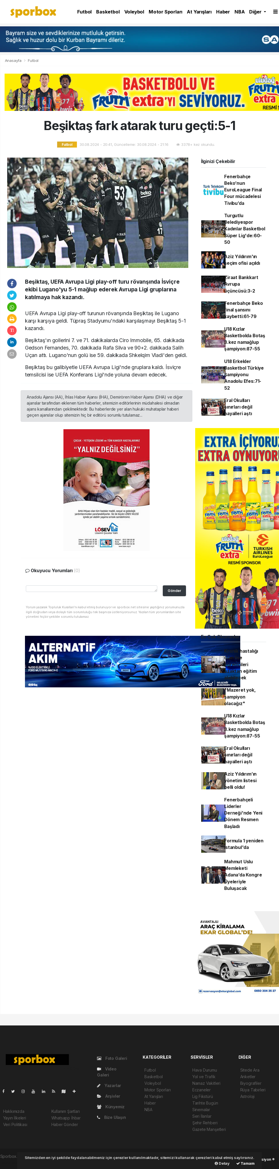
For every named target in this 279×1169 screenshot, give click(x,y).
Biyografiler (250, 1083)
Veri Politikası (15, 1124)
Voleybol (134, 12)
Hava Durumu (204, 1070)
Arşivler (108, 1096)
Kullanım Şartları (65, 1111)
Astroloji (247, 1096)
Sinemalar (201, 1109)
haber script (11, 1162)
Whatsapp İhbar (66, 1117)
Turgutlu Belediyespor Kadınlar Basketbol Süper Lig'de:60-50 (244, 229)
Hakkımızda (13, 1111)
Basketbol (107, 12)
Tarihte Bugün (205, 1103)
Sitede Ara (249, 1070)
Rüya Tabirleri (253, 1089)
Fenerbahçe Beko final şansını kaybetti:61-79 (243, 310)
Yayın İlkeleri (14, 1117)
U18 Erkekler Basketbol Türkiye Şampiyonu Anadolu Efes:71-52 (244, 375)
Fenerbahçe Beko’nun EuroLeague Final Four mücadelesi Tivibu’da (243, 190)
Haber (223, 12)
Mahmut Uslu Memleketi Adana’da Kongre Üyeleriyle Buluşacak (243, 875)
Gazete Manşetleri (209, 1129)
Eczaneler (201, 1089)
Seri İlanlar (202, 1116)
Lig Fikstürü (202, 1096)
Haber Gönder (64, 1124)
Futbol (84, 12)
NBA (240, 12)
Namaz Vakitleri (206, 1083)
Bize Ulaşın (111, 1117)
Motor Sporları (165, 12)
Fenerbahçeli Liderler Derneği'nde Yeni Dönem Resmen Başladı (243, 813)
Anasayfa (14, 60)
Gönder (174, 591)
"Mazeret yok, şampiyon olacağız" (240, 696)
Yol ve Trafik (204, 1076)
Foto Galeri (112, 1058)
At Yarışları (199, 12)
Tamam (245, 1163)
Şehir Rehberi (205, 1122)
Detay (222, 1163)
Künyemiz (111, 1106)
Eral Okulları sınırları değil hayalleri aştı (238, 407)
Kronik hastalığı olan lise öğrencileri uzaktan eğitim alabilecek (241, 664)
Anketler (247, 1076)
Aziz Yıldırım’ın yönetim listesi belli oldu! (240, 780)
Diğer (255, 12)
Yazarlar (109, 1085)
